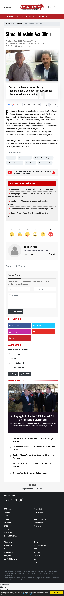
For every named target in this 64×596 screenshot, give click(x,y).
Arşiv (35, 558)
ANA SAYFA (10, 24)
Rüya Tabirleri (9, 552)
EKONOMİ (7, 522)
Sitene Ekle (37, 555)
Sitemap (37, 552)
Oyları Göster (25, 373)
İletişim (36, 562)
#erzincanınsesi (24, 157)
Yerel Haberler (39, 515)
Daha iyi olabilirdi (17, 363)
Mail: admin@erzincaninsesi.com (36, 250)
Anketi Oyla (13, 373)
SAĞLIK (6, 525)
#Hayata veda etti (44, 162)
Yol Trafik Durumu (10, 558)
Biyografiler (8, 545)
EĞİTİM (6, 529)
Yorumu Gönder (15, 311)
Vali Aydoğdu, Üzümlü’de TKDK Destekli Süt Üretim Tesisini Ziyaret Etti (33, 417)
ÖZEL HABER (8, 532)
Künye (36, 542)
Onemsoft (18, 579)
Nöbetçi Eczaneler (40, 519)
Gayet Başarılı (15, 354)
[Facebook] (11, 499)
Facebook (14, 325)
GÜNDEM (19, 24)
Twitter (37, 325)
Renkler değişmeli (17, 367)
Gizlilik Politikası (40, 545)
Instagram (14, 331)
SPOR (6, 515)
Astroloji (7, 548)
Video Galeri (38, 512)
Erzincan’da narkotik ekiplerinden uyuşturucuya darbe (32, 208)
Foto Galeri (38, 509)
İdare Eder (14, 358)
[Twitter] (16, 499)
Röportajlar (8, 542)
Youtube (38, 331)
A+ (51, 105)
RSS (11, 337)
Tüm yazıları (28, 254)
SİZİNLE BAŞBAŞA (10, 536)
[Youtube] (21, 499)
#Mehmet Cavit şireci (14, 162)
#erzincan (10, 157)
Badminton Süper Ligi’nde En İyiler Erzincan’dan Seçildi (32, 189)
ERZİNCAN (8, 509)
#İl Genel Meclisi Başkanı (43, 157)
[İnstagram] (6, 499)
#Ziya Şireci (30, 162)
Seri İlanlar (38, 525)
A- (56, 105)
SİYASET (7, 519)
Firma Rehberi (39, 522)
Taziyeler (7, 555)
